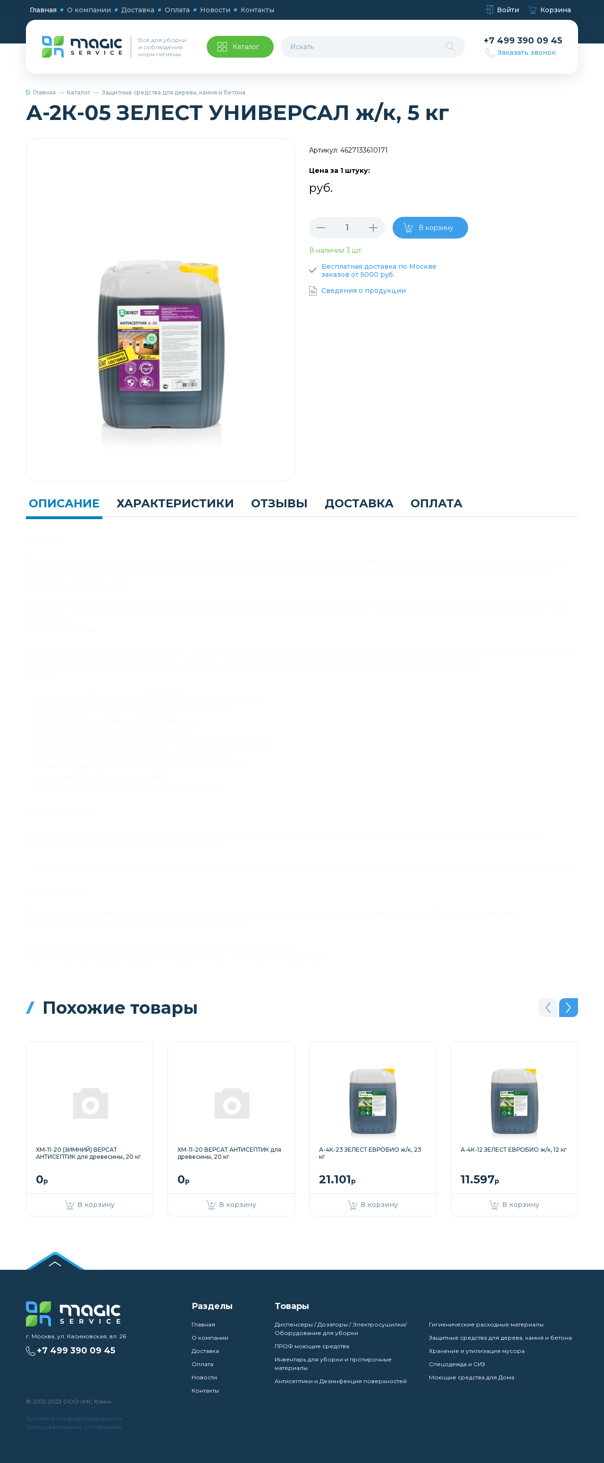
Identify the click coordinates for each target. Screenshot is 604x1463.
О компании (89, 10)
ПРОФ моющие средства (312, 1346)
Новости (215, 10)
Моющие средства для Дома (471, 1377)
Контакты (257, 10)
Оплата (177, 10)
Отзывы (279, 503)
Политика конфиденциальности (74, 1418)
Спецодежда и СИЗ (457, 1364)
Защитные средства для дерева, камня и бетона (173, 92)
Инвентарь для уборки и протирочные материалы (333, 1363)
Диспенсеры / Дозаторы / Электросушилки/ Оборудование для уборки (341, 1328)
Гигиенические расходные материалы (486, 1324)
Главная (43, 10)
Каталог (79, 92)
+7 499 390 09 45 (523, 40)
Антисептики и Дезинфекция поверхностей (341, 1381)
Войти (502, 10)
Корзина (549, 10)
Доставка (137, 10)
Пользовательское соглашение (74, 1426)
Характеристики (175, 503)
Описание (64, 503)
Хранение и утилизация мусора (477, 1350)
